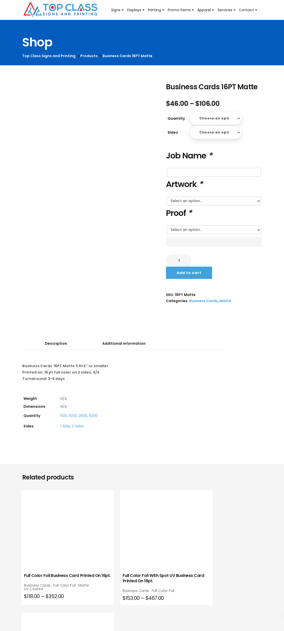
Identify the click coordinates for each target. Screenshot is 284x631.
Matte (225, 300)
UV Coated (34, 597)
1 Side (65, 426)
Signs (115, 10)
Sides (172, 132)
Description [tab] (56, 343)
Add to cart (189, 272)
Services (224, 10)
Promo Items (179, 10)
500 (63, 415)
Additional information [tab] (124, 343)
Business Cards (203, 300)
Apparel (204, 10)
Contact (246, 10)
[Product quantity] (178, 260)
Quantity (176, 118)
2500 (83, 415)
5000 (93, 415)
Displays (134, 10)
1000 (73, 415)
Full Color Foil (36, 593)
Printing (154, 10)
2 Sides (78, 426)
